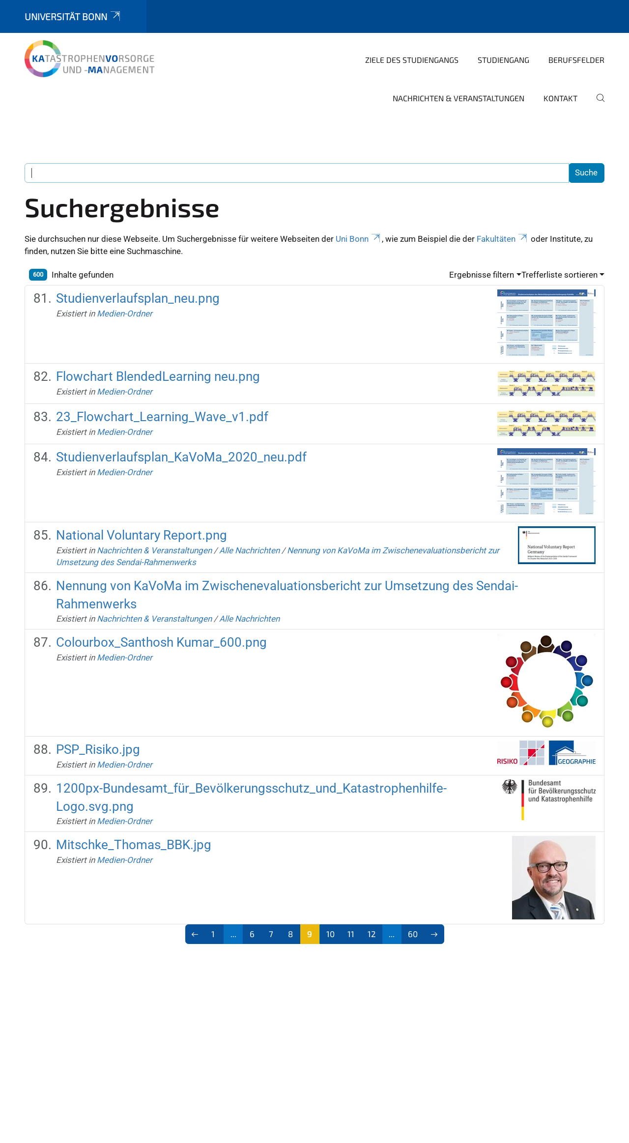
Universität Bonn (73, 16)
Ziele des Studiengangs (411, 59)
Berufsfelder (576, 59)
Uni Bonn (359, 239)
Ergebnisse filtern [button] (481, 275)
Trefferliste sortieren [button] (559, 275)
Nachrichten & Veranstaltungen (458, 98)
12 (372, 934)
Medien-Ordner (124, 313)
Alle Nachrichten (249, 550)
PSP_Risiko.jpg (98, 749)
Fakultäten (503, 239)
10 (330, 934)
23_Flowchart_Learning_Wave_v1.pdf (162, 416)
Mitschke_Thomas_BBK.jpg (133, 844)
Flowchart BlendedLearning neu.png (158, 376)
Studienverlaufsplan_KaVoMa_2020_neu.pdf (181, 457)
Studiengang (503, 59)
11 (350, 934)
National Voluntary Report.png (141, 535)
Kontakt (560, 98)
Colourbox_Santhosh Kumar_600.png (161, 642)
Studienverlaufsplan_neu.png (138, 298)
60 (413, 934)
